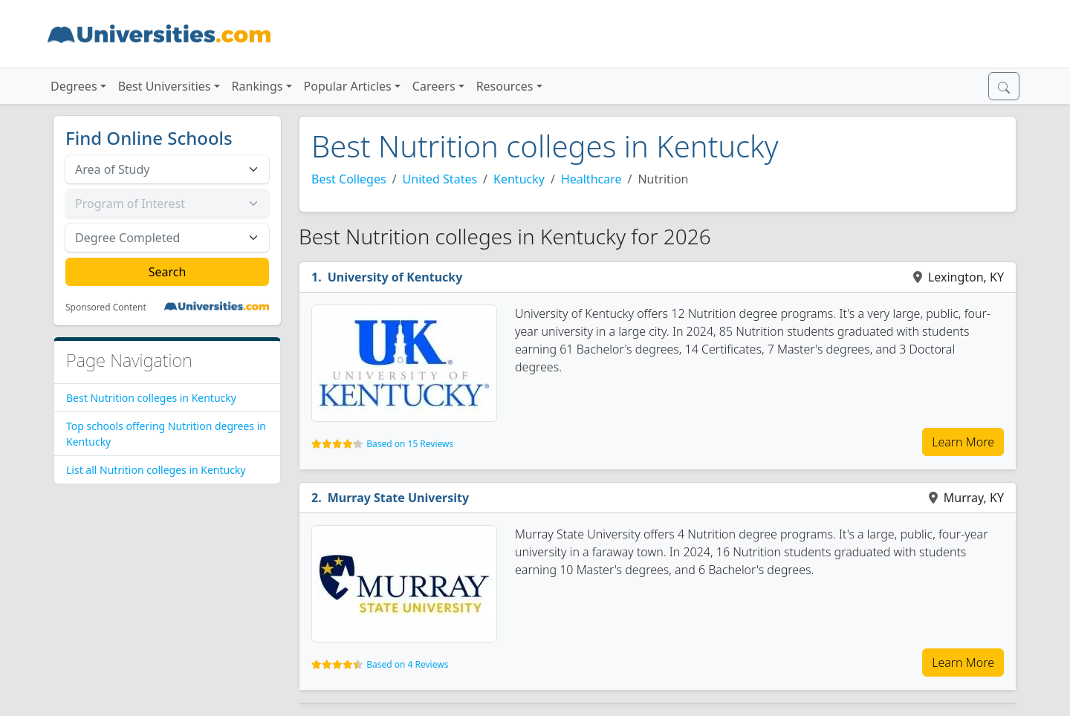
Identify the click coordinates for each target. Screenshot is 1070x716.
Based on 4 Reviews (407, 664)
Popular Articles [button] (348, 86)
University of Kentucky (395, 277)
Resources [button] (505, 86)
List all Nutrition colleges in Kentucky (156, 470)
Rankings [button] (257, 86)
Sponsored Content (105, 307)
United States (440, 179)
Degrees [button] (74, 86)
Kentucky (519, 179)
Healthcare (591, 179)
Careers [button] (433, 86)
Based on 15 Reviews (409, 443)
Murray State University (398, 497)
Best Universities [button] (164, 86)
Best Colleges (348, 179)
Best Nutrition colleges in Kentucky (151, 398)
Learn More (963, 442)
